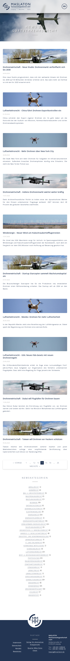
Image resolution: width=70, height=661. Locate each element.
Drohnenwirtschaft (33, 589)
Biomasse (34, 502)
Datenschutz (16, 645)
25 (58, 463)
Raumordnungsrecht (34, 561)
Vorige (17, 463)
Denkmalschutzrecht (34, 509)
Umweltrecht (33, 570)
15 (46, 463)
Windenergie (33, 586)
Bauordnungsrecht (34, 496)
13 (38, 463)
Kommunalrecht (34, 549)
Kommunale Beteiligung (34, 546)
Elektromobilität (33, 512)
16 (50, 463)
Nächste (35, 466)
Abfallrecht (34, 487)
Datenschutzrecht (34, 505)
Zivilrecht (33, 592)
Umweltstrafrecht (34, 573)
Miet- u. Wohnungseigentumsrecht (33, 555)
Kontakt (18, 648)
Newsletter (17, 651)
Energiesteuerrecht (33, 518)
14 (42, 463)
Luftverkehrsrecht (34, 552)
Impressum (17, 642)
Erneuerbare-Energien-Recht (34, 524)
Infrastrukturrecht (33, 539)
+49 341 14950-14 (59, 649)
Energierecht (33, 515)
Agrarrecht (34, 490)
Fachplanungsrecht (33, 527)
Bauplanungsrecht (34, 499)
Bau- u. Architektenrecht (33, 493)
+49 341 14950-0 (59, 647)
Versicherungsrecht (33, 576)
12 (34, 463)
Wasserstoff (33, 595)
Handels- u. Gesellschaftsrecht (33, 533)
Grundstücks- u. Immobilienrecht (34, 530)
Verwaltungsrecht (34, 580)
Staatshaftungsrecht (34, 564)
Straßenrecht (34, 567)
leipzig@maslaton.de (56, 652)
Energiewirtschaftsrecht (33, 521)
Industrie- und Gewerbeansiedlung (33, 536)
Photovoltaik (34, 558)
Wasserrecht (33, 583)
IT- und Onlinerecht (33, 543)
